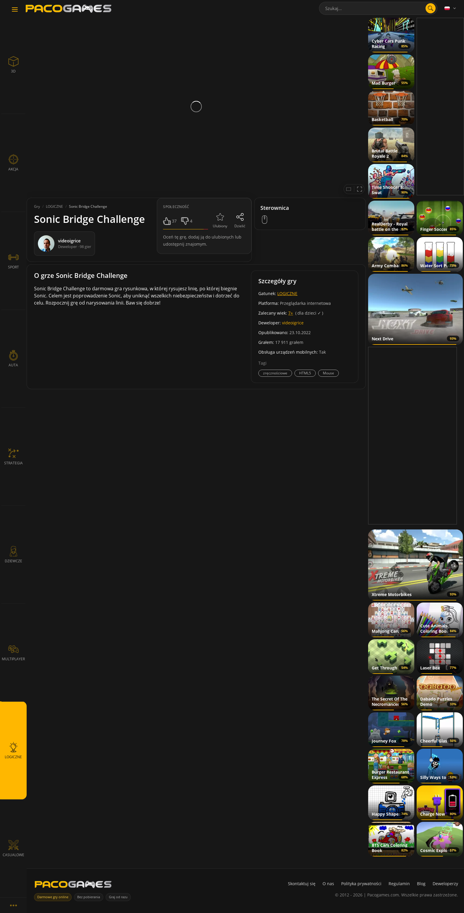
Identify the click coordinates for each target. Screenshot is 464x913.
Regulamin (399, 883)
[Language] (450, 8)
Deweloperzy (445, 883)
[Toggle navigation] (14, 9)
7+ (290, 313)
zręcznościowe (275, 373)
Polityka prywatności (361, 883)
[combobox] (378, 8)
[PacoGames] (73, 885)
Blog (421, 883)
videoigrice (293, 323)
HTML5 (305, 373)
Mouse (328, 373)
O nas (328, 883)
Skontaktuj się (301, 883)
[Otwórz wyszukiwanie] (431, 8)
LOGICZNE (287, 293)
